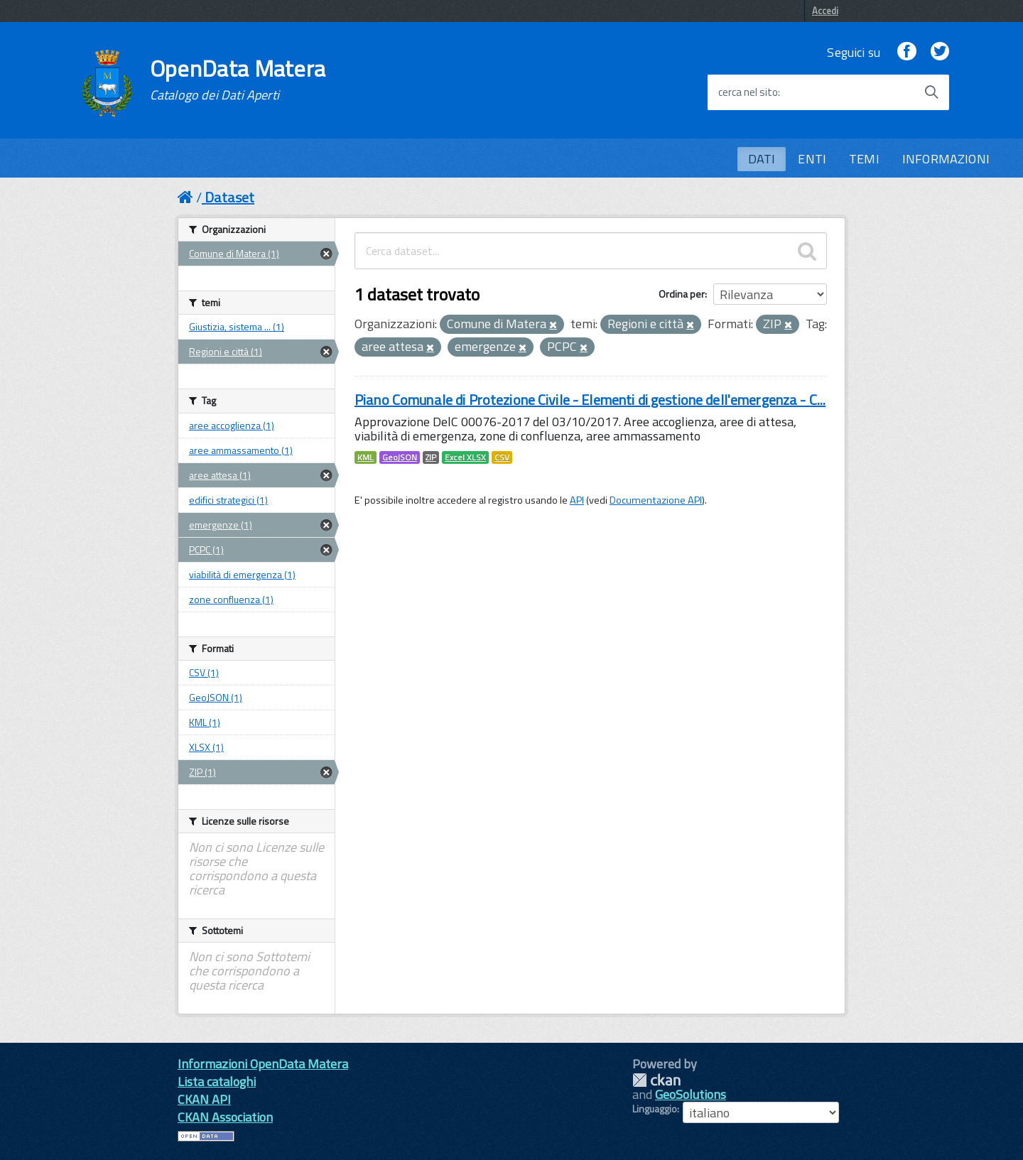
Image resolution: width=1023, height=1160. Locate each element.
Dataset (229, 197)
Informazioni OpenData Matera (263, 1063)
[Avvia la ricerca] (931, 92)
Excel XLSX (465, 457)
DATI (762, 158)
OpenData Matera (238, 79)
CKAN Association (225, 1117)
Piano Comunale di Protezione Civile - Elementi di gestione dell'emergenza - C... (590, 400)
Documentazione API (656, 500)
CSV (501, 457)
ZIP (431, 457)
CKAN (656, 1080)
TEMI (864, 158)
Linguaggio (654, 1109)
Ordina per (682, 293)
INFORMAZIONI (946, 158)
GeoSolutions (690, 1094)
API (577, 500)
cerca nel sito (748, 92)
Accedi (825, 11)
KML (365, 457)
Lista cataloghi (217, 1081)
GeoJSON (399, 457)
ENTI (812, 158)
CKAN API (204, 1099)
